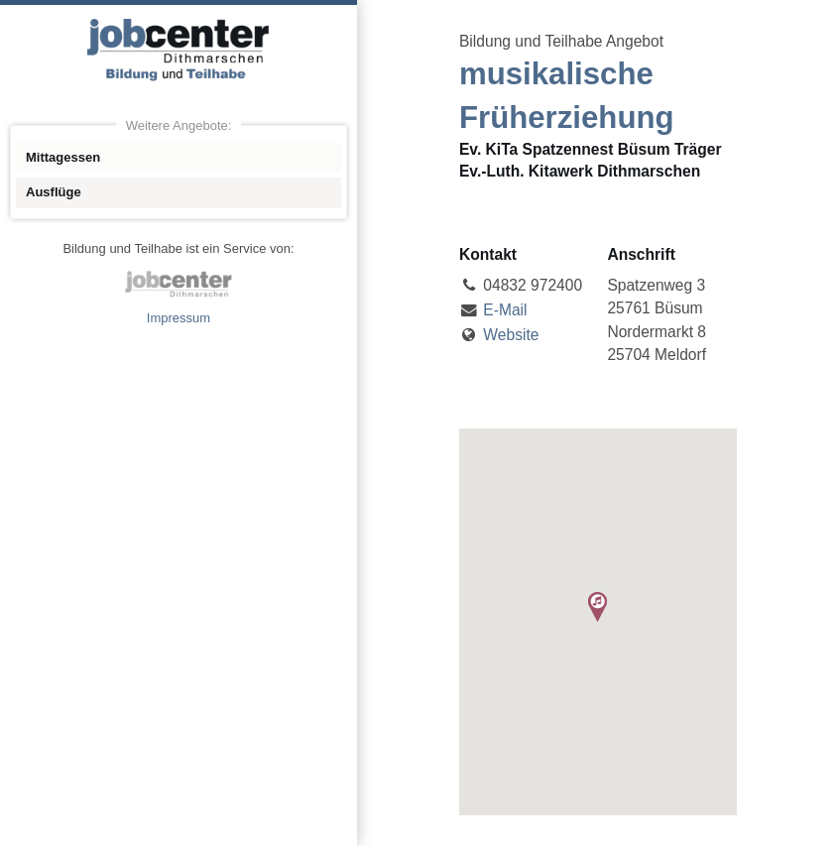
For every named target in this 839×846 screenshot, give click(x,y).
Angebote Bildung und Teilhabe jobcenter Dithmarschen (178, 49)
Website (511, 334)
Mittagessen (63, 157)
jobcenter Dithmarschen (178, 284)
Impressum (178, 317)
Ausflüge (53, 191)
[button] (597, 607)
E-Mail (505, 310)
